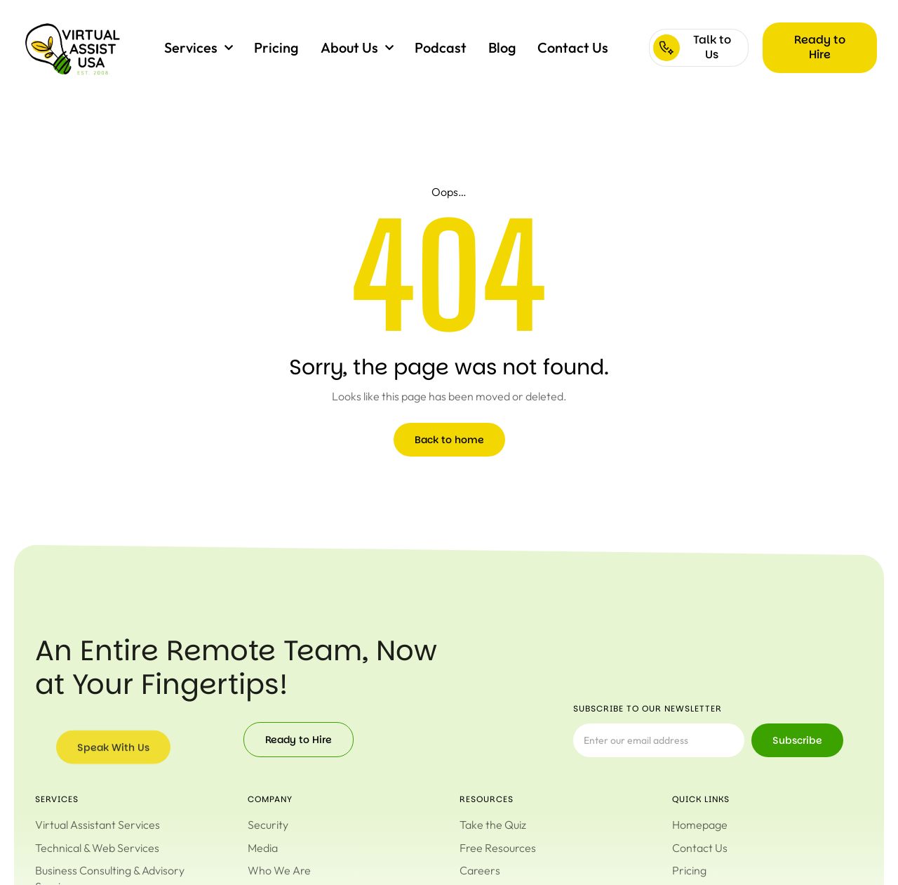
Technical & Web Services (97, 848)
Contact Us (572, 47)
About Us (357, 48)
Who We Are (279, 870)
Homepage (700, 825)
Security (268, 825)
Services (198, 48)
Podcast (441, 47)
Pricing (276, 47)
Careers (480, 870)
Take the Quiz (493, 825)
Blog (502, 47)
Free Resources (498, 848)
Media (263, 848)
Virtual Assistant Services (97, 825)
